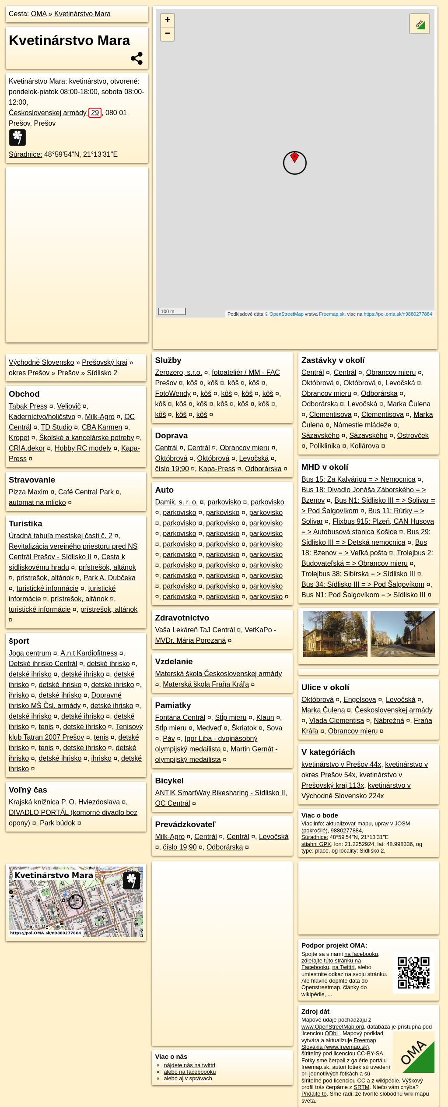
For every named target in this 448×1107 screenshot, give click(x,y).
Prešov (68, 373)
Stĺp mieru (230, 717)
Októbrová (171, 458)
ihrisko (19, 695)
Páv (169, 738)
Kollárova (364, 446)
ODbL (332, 1033)
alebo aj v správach (188, 1078)
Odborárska (263, 468)
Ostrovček (413, 435)
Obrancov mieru (245, 447)
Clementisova (330, 414)
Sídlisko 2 (102, 373)
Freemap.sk (331, 314)
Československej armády (55, 113)
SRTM (361, 1087)
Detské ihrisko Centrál (43, 663)
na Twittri (343, 967)
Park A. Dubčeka (110, 578)
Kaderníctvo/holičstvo (42, 416)
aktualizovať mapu (348, 823)
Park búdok (57, 823)
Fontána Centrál (180, 717)
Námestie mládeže (362, 425)
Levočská (254, 458)
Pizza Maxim (29, 492)
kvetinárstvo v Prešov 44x (341, 764)
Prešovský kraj (104, 362)
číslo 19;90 (172, 468)
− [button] (168, 34)
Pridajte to (314, 1093)
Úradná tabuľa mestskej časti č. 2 (60, 535)
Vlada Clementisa (336, 720)
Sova (274, 728)
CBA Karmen (102, 427)
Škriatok (244, 728)
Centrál (166, 447)
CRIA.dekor (27, 448)
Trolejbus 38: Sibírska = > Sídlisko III (358, 574)
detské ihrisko (108, 663)
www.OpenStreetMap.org (332, 1026)
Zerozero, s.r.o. (178, 372)
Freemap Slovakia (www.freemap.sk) (338, 1043)
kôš (192, 383)
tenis (45, 726)
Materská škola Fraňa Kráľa (206, 684)
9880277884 (346, 830)
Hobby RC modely (83, 448)
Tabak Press (28, 406)
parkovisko (224, 502)
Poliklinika (324, 446)
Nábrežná (389, 720)
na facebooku (361, 954)
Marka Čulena (409, 404)
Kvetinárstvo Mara (82, 14)
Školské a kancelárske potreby (86, 437)
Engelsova (359, 699)
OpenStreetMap (287, 314)
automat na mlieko (37, 502)
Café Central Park (86, 492)
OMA (39, 14)
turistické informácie (47, 588)
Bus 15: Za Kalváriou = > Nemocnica (358, 479)
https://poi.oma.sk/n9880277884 (398, 314)
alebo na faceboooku (190, 1071)
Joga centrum (30, 653)
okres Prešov (29, 373)
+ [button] (168, 20)
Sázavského (320, 435)
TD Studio (56, 427)
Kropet (19, 437)
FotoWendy (173, 393)
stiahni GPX (316, 844)
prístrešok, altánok (107, 567)
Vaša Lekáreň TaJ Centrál (195, 630)
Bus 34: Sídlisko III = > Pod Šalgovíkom (362, 584)
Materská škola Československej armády (218, 673)
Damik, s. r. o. (176, 502)
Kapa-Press (217, 468)
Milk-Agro (100, 416)
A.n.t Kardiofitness (88, 653)
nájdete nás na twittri (189, 1065)
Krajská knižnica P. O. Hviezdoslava (64, 802)
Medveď (209, 728)
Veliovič (68, 406)
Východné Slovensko (41, 362)
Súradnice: (25, 154)
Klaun (265, 717)
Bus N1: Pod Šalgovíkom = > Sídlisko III (363, 595)
